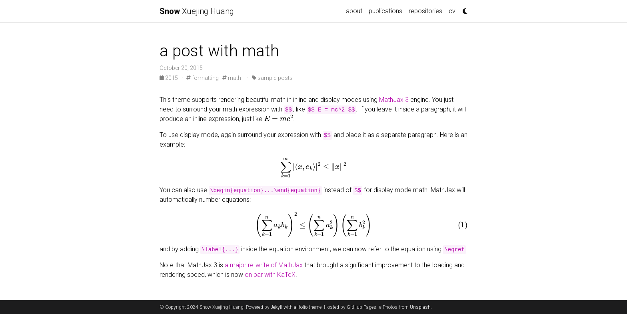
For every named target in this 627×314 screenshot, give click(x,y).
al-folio (301, 307)
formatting (202, 78)
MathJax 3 (394, 99)
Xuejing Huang (197, 11)
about (354, 11)
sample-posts (272, 78)
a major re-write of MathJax (264, 265)
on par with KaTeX (270, 274)
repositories (425, 11)
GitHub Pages (361, 307)
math (231, 78)
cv (452, 11)
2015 (169, 78)
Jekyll (276, 307)
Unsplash (420, 307)
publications (385, 11)
